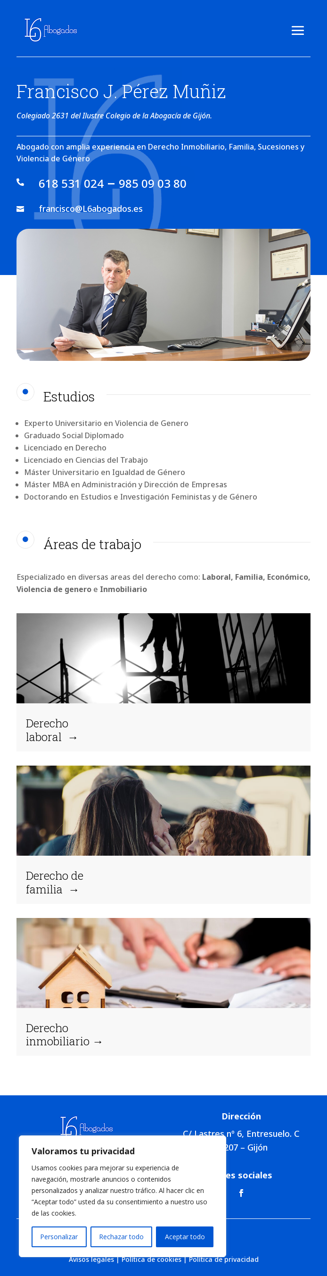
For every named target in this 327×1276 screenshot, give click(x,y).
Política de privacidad (224, 1259)
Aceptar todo (185, 1236)
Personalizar (59, 1236)
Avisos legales (91, 1259)
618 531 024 (71, 183)
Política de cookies (151, 1259)
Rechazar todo (121, 1236)
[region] (122, 1196)
